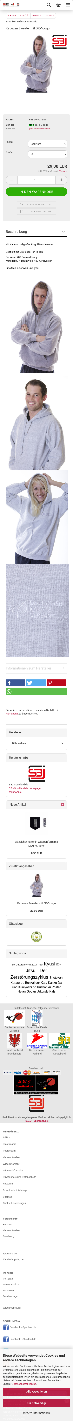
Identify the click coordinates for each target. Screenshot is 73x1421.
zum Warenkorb (11, 1284)
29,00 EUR (36, 910)
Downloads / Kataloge (15, 1190)
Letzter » (49, 15)
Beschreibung (16, 232)
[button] (15, 682)
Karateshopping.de (13, 1259)
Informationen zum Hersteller (28, 668)
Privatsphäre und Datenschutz (19, 1176)
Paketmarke (9, 1144)
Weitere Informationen (36, 1413)
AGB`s (6, 1137)
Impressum (9, 1150)
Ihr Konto (8, 1278)
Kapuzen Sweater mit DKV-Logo (36, 903)
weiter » (36, 15)
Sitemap (7, 1196)
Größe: (9, 152)
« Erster (12, 15)
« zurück (24, 15)
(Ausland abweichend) (39, 128)
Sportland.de (10, 1253)
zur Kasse (8, 1290)
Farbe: (9, 141)
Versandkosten (11, 1157)
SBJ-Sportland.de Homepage (25, 788)
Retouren (8, 1183)
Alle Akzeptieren (36, 1391)
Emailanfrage (10, 1296)
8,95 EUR (36, 853)
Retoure (7, 1224)
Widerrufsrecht (11, 1163)
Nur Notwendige (37, 1403)
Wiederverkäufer (12, 1307)
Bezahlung (8, 1236)
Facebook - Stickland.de (23, 1339)
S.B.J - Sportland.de (36, 1120)
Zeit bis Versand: (11, 126)
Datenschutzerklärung (24, 1383)
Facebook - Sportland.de (23, 1327)
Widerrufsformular (13, 1170)
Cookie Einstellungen (14, 1203)
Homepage (12, 713)
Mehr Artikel (15, 791)
